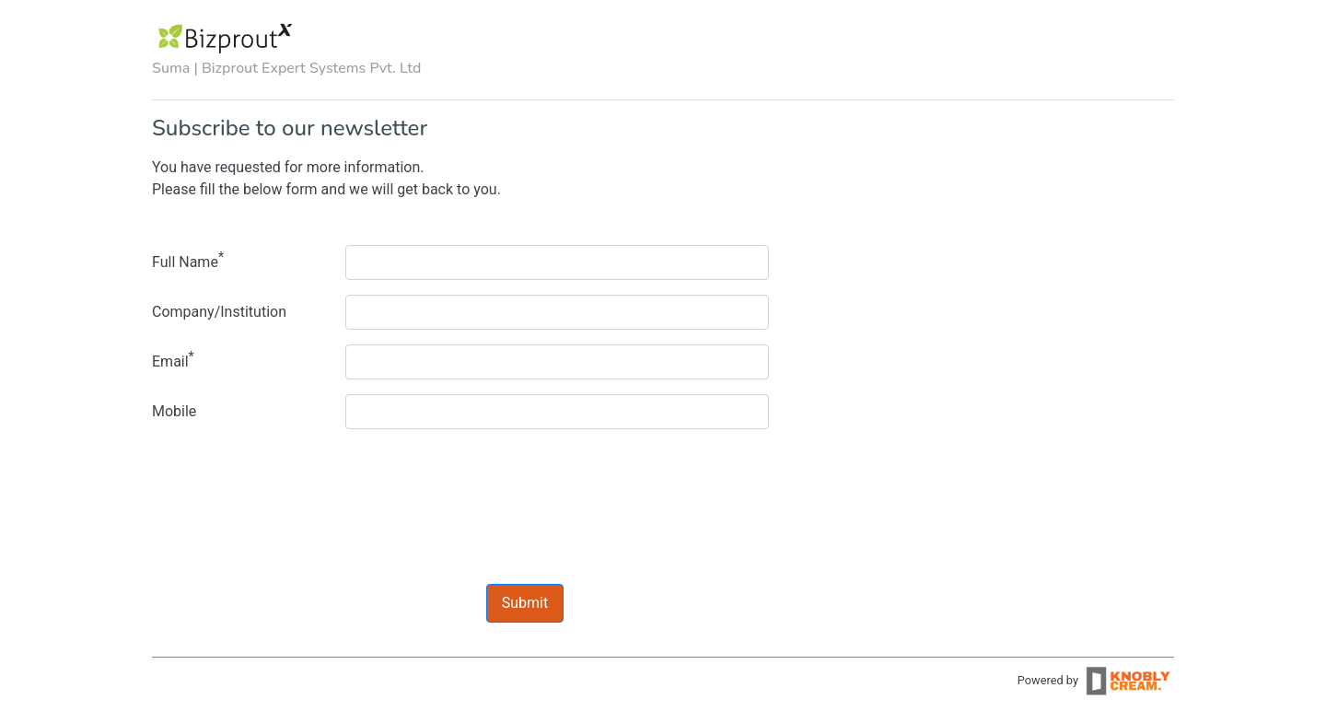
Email (173, 359)
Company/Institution (219, 312)
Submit (525, 603)
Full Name (188, 260)
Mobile (174, 411)
